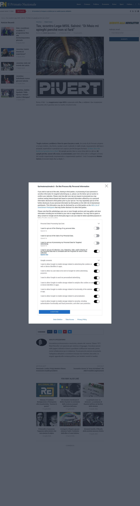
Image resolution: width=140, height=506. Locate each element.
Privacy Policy (82, 319)
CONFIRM (54, 312)
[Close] (107, 187)
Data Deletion (57, 319)
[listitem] (70, 223)
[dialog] (70, 253)
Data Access (70, 319)
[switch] (96, 228)
